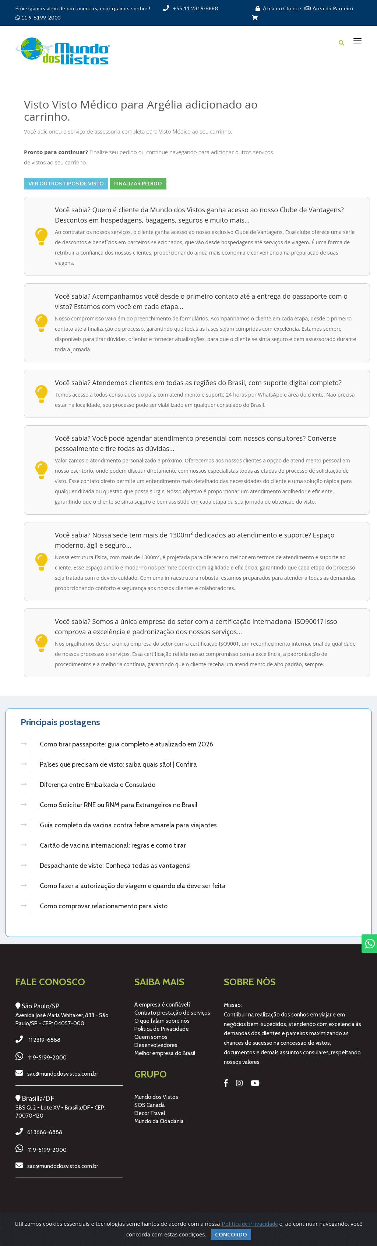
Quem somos (151, 1033)
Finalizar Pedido (138, 183)
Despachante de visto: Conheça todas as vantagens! (115, 863)
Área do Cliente (277, 8)
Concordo (231, 1234)
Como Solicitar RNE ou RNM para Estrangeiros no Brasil (118, 804)
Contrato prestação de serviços (172, 1009)
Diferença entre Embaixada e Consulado (97, 784)
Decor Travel (149, 1110)
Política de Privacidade (161, 1025)
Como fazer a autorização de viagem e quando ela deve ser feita (133, 883)
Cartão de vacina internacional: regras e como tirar (113, 843)
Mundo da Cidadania (159, 1118)
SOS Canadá (149, 1101)
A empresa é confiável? (162, 1001)
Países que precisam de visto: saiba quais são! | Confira (118, 764)
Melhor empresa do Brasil (164, 1050)
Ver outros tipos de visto (66, 183)
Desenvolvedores (155, 1042)
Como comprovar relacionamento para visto (104, 903)
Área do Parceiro (328, 8)
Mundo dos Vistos (156, 1093)
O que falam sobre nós (162, 1017)
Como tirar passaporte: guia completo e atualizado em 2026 (126, 744)
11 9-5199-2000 (47, 1054)
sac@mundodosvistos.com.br (62, 1070)
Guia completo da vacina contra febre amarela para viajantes (128, 824)
